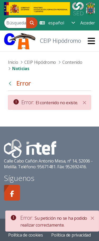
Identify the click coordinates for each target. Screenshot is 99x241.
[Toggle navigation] (91, 40)
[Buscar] (15, 22)
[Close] (92, 218)
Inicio (13, 62)
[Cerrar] (84, 102)
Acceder (87, 23)
